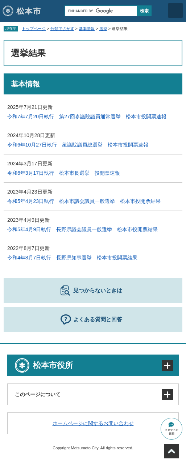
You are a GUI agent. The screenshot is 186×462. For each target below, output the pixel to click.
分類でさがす (62, 28)
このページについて (38, 394)
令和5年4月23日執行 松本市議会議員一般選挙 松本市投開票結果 (84, 201)
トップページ (34, 28)
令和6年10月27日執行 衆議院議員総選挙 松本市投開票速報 (77, 145)
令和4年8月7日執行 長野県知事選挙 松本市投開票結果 (72, 257)
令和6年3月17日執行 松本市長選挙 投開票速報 (63, 173)
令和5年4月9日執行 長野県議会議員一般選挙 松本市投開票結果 (82, 229)
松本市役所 (53, 365)
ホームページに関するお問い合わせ (93, 423)
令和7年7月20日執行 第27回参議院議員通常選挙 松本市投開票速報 (86, 116)
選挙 (103, 28)
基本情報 (87, 28)
